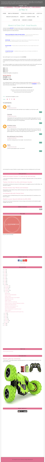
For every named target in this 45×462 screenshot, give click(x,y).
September (7, 290)
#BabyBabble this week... (9, 299)
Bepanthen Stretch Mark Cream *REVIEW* (12, 297)
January (6, 322)
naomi (8, 106)
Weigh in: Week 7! (8, 310)
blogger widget (22, 262)
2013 (5, 323)
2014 (5, 284)
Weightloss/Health (12, 16)
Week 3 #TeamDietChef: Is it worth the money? (13, 308)
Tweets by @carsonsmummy (8, 351)
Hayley (8, 145)
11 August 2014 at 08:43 (11, 107)
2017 (5, 280)
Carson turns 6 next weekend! (10, 307)
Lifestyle (39, 13)
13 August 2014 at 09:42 (11, 138)
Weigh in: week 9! (8, 296)
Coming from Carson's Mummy (18, 459)
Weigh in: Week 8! (8, 300)
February (6, 320)
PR (38, 16)
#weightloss (13, 96)
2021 (5, 274)
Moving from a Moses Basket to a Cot (11, 306)
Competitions (31, 16)
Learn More (21, 5)
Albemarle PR (30, 459)
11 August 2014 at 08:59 (11, 116)
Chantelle (9, 114)
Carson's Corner (27, 20)
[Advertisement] (12, 245)
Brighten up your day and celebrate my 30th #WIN (17, 199)
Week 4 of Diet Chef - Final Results (11, 301)
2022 (5, 272)
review (17, 96)
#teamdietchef (8, 96)
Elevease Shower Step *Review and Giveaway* (15, 187)
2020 (5, 275)
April (6, 317)
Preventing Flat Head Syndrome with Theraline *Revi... (14, 311)
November (7, 287)
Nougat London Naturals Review (10, 304)
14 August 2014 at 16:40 (11, 146)
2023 (5, 271)
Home (4, 13)
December (7, 285)
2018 (5, 278)
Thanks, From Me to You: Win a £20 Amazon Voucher (17, 182)
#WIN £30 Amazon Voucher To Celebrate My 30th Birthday (19, 176)
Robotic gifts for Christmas (11, 359)
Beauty (22, 16)
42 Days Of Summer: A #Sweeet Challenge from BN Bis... (15, 303)
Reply (41, 112)
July (5, 313)
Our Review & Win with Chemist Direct (13, 193)
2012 (5, 325)
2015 (5, 282)
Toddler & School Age (28, 13)
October (6, 288)
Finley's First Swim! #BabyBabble (10, 294)
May (6, 316)
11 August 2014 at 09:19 (11, 127)
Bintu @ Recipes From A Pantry (15, 136)
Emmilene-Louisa (11, 125)
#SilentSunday (7, 293)
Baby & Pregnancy (13, 13)
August (6, 291)
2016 (5, 281)
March (6, 319)
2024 (5, 269)
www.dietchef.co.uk (35, 82)
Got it (25, 5)
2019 (5, 277)
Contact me (16, 20)
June (6, 314)
